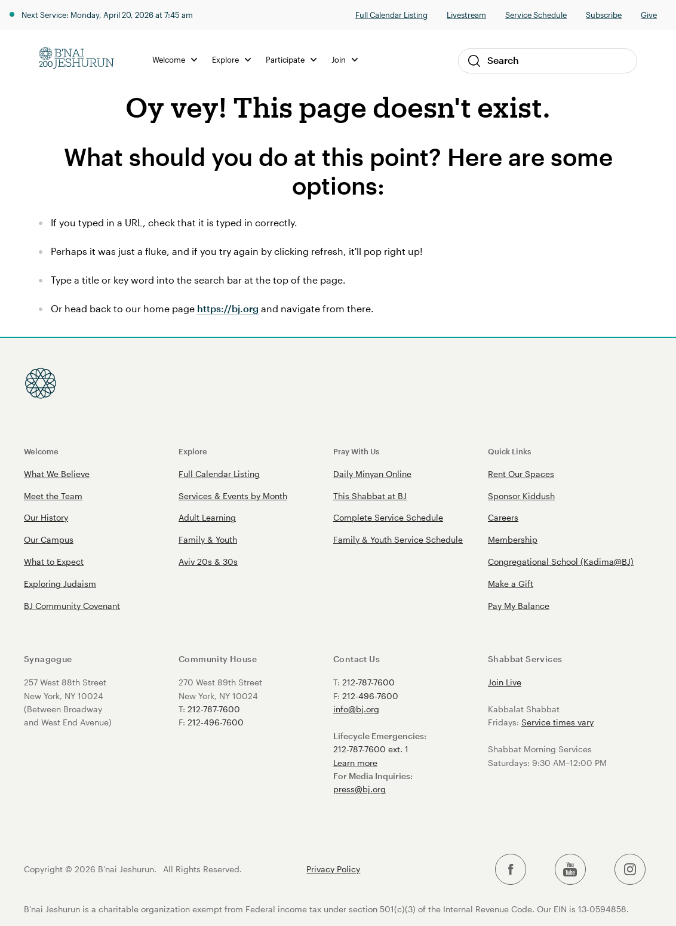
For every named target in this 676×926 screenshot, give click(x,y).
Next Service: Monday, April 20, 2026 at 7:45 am (107, 14)
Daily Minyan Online (372, 474)
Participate (293, 59)
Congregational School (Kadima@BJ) (561, 561)
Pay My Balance (518, 606)
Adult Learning (207, 517)
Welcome (176, 59)
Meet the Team (53, 496)
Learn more (355, 763)
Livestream (466, 14)
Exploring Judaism (60, 584)
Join (346, 59)
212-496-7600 (216, 722)
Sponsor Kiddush (521, 496)
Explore (233, 59)
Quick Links (509, 451)
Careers (503, 517)
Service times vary (557, 722)
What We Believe (57, 474)
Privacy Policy (333, 869)
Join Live (504, 682)
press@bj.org (359, 789)
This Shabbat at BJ (370, 496)
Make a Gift (510, 584)
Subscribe (604, 14)
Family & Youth (208, 539)
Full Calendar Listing (391, 14)
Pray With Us (356, 451)
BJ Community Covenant (72, 606)
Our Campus (48, 539)
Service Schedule (536, 14)
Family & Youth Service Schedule (398, 539)
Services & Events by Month (233, 496)
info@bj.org (356, 709)
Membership (512, 539)
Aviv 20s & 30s (208, 561)
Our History (46, 517)
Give (649, 14)
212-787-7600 (214, 709)
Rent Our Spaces (521, 474)
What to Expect (54, 561)
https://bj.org (227, 308)
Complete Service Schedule (388, 517)
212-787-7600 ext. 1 (370, 749)
